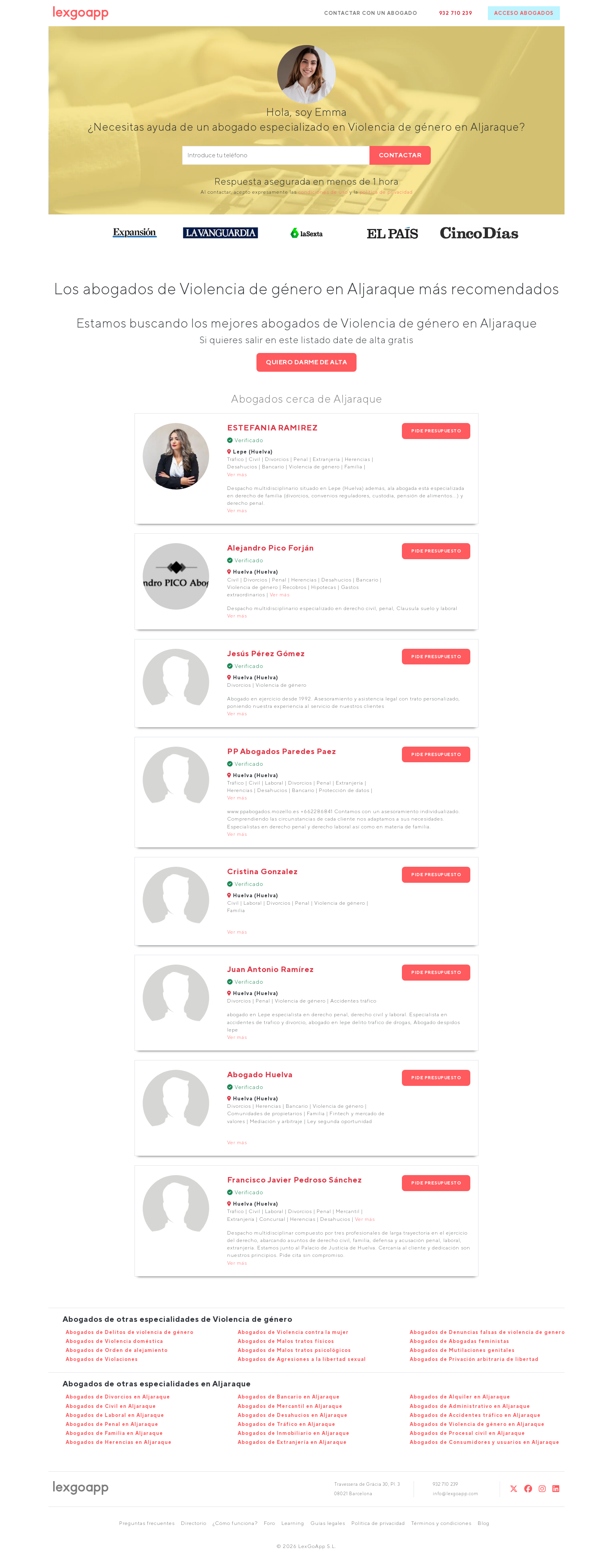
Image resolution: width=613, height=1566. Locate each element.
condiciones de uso (323, 192)
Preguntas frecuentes (147, 1523)
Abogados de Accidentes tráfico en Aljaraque (475, 1415)
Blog (483, 1523)
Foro (269, 1523)
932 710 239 (455, 13)
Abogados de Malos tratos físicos (286, 1341)
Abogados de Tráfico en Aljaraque (286, 1424)
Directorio (193, 1523)
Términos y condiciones (441, 1523)
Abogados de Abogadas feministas (459, 1341)
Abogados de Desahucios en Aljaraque (293, 1415)
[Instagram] (542, 1488)
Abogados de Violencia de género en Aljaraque (477, 1424)
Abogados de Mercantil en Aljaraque (290, 1406)
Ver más (237, 474)
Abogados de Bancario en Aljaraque (289, 1397)
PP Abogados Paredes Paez (281, 751)
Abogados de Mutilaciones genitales (462, 1350)
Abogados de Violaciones (102, 1359)
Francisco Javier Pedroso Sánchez (294, 1179)
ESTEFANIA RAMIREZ (272, 427)
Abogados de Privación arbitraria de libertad (474, 1359)
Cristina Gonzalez (262, 871)
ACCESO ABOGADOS (524, 13)
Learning (292, 1523)
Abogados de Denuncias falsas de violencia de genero (487, 1332)
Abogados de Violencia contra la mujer (293, 1332)
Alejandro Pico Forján (270, 547)
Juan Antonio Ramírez (270, 969)
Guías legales (327, 1523)
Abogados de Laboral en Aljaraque (115, 1415)
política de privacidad (386, 192)
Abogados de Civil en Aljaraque (111, 1406)
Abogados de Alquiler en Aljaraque (460, 1397)
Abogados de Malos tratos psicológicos (294, 1350)
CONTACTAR (400, 155)
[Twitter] (514, 1488)
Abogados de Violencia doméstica (114, 1341)
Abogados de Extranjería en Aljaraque (292, 1442)
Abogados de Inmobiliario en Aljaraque (294, 1433)
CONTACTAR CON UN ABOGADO (370, 13)
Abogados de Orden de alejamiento (117, 1350)
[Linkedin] (556, 1488)
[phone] (276, 155)
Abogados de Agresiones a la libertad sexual (302, 1359)
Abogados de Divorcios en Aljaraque (118, 1397)
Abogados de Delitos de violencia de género (130, 1332)
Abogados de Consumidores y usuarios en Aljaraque (484, 1442)
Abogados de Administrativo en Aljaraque (470, 1406)
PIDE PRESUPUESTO (436, 430)
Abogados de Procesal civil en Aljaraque (467, 1433)
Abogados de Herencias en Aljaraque (119, 1442)
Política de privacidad (378, 1523)
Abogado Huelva (260, 1074)
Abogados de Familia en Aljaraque (114, 1433)
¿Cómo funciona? (235, 1523)
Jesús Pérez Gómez (266, 653)
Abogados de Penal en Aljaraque (112, 1424)
